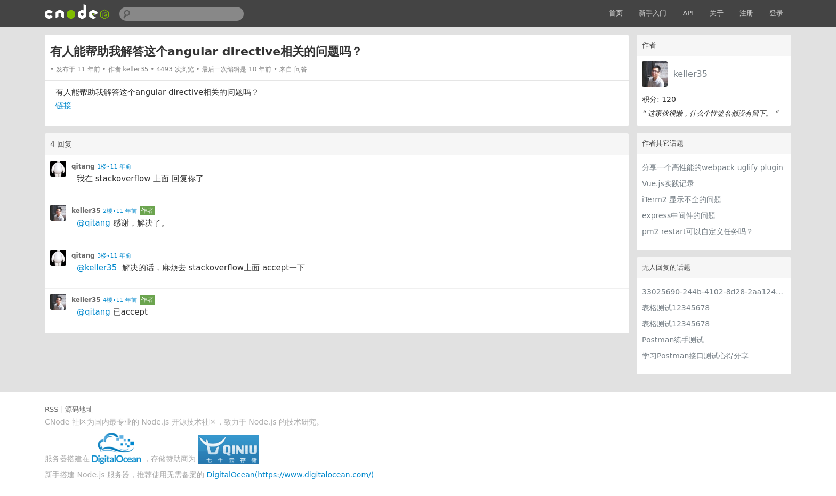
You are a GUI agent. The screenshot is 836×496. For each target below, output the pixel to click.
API (688, 13)
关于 (717, 13)
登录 (776, 13)
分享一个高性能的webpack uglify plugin (712, 167)
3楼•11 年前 (114, 255)
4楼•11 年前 (120, 300)
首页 (616, 13)
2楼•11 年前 (120, 210)
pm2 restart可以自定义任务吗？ (697, 231)
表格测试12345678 (676, 307)
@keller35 (97, 268)
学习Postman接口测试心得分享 (695, 355)
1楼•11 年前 (114, 166)
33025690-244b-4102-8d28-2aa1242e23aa (714, 291)
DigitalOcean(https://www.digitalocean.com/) (290, 474)
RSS (52, 409)
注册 (746, 13)
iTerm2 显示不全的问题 (681, 199)
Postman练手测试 (673, 339)
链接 (63, 105)
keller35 (690, 74)
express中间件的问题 (679, 215)
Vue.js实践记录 (668, 183)
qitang (83, 166)
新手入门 (652, 13)
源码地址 (79, 409)
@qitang (93, 223)
